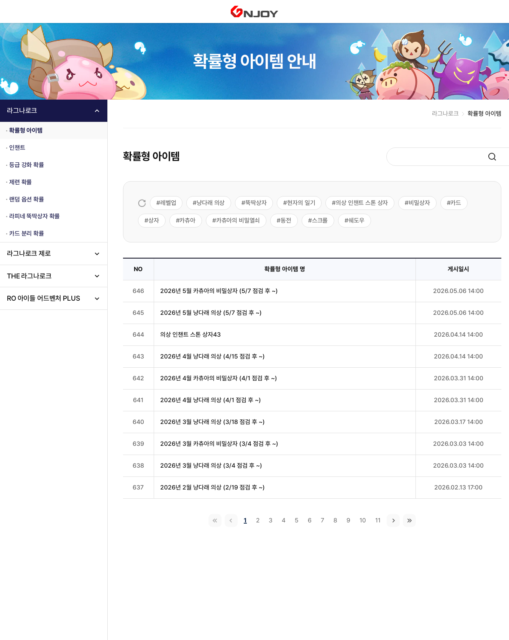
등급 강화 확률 (26, 165)
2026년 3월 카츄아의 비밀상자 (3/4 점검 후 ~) (219, 443)
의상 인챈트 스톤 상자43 (190, 334)
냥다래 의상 (211, 202)
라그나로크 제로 (29, 253)
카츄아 (187, 220)
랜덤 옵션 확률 (26, 199)
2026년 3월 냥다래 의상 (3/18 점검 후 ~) (212, 422)
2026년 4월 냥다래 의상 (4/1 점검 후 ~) (210, 400)
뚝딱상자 (255, 202)
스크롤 (320, 220)
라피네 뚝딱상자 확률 (34, 216)
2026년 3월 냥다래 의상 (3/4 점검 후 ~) (211, 465)
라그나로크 (22, 110)
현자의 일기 (301, 202)
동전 (286, 220)
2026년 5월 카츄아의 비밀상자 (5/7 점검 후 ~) (219, 291)
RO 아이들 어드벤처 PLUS (43, 298)
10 (363, 520)
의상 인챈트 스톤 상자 (362, 202)
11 (378, 520)
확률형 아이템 (26, 130)
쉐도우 (356, 220)
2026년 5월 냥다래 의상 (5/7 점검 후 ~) (211, 312)
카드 (455, 202)
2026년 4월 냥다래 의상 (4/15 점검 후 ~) (212, 356)
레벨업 (168, 202)
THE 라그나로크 (29, 276)
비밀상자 (419, 202)
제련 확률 (20, 182)
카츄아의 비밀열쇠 (238, 220)
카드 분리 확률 (26, 233)
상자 (153, 220)
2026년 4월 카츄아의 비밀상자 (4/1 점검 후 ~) (218, 378)
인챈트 (17, 147)
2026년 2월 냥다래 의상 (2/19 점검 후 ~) (212, 487)
